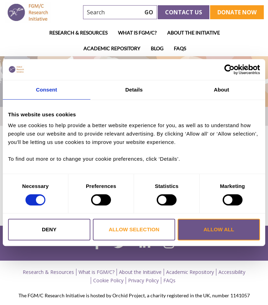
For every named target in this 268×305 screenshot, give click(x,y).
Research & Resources (78, 33)
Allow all (218, 229)
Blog (157, 48)
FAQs (180, 48)
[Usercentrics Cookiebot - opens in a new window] (229, 69)
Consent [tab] (46, 90)
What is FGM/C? (137, 33)
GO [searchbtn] (148, 12)
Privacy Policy (143, 280)
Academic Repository (111, 48)
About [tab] (221, 90)
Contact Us (183, 12)
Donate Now (236, 12)
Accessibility (231, 272)
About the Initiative (193, 33)
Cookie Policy (108, 280)
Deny (49, 229)
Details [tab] (134, 90)
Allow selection (134, 229)
